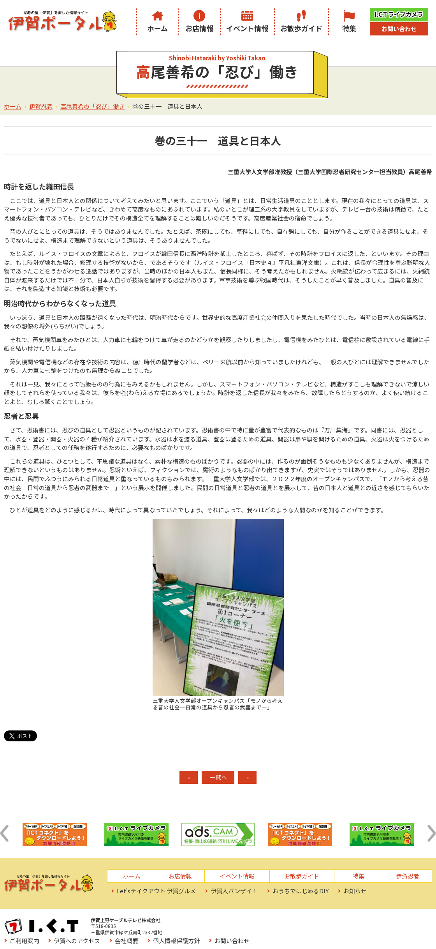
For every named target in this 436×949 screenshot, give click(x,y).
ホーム (157, 28)
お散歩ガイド (301, 28)
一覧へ (218, 777)
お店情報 (199, 28)
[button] (4, 833)
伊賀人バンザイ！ (234, 891)
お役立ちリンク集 (205, 933)
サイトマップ (261, 933)
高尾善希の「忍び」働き (92, 106)
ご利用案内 (196, 922)
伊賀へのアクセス (249, 922)
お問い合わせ (399, 29)
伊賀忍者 (41, 106)
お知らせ (355, 891)
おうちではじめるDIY (300, 891)
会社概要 (299, 922)
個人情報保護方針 (348, 922)
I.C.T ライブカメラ (399, 14)
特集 (349, 28)
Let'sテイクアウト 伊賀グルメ (156, 891)
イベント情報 (247, 28)
